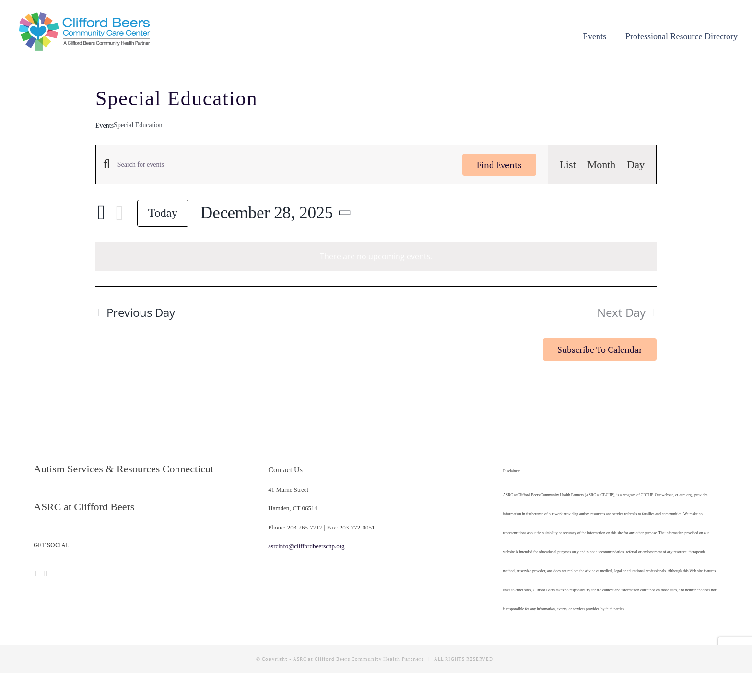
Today (162, 212)
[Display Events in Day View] (636, 164)
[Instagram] (45, 573)
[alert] (376, 256)
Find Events (499, 164)
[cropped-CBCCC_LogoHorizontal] (86, 15)
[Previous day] (101, 213)
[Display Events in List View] (567, 164)
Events (104, 125)
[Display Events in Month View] (602, 164)
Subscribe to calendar (599, 349)
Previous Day (140, 312)
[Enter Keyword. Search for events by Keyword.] (284, 165)
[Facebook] (35, 573)
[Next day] (119, 213)
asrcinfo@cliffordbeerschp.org (306, 546)
